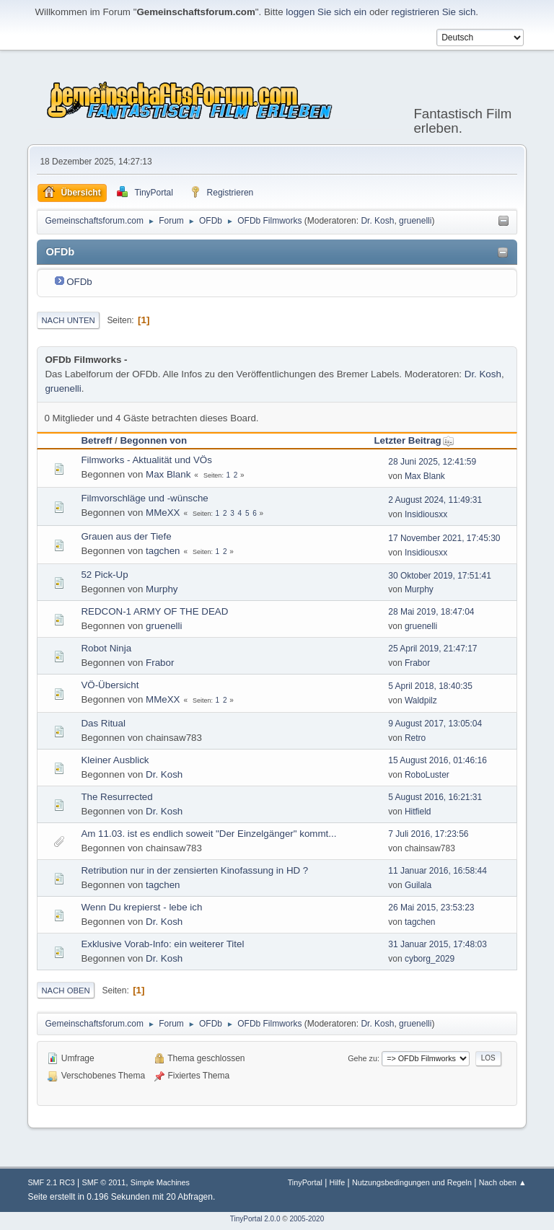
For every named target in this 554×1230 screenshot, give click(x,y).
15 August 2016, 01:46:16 (437, 760)
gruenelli (415, 221)
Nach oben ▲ (503, 1182)
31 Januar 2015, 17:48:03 (437, 944)
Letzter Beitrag (414, 440)
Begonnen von (153, 440)
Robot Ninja (106, 648)
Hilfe (338, 1182)
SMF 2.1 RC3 (50, 1182)
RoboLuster (427, 775)
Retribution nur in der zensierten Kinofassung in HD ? (194, 870)
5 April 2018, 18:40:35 (430, 686)
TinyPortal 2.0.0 (255, 1219)
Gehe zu (362, 1058)
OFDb (79, 281)
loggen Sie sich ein (326, 11)
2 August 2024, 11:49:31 (435, 500)
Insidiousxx (426, 514)
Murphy (161, 589)
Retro (415, 738)
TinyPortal (305, 1182)
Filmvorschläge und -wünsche (144, 498)
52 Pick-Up (104, 574)
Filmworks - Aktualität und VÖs (146, 459)
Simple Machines (160, 1182)
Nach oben (65, 990)
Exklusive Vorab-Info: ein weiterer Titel (162, 944)
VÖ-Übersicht (109, 685)
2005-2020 (306, 1219)
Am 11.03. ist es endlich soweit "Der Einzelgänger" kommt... (208, 833)
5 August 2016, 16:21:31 (435, 797)
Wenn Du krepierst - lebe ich (141, 907)
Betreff (96, 440)
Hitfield (418, 812)
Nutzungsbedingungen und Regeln (412, 1182)
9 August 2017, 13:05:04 (435, 724)
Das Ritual (103, 723)
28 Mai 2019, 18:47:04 (431, 612)
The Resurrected (116, 796)
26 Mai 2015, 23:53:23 (431, 907)
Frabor (160, 662)
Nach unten (67, 320)
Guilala (418, 885)
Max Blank (168, 474)
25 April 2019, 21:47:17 (432, 648)
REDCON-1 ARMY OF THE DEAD (154, 611)
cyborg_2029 (429, 959)
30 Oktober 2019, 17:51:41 (439, 576)
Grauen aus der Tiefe (126, 536)
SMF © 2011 (104, 1182)
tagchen (163, 550)
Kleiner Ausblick (115, 760)
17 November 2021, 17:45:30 (444, 538)
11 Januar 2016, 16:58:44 (437, 871)
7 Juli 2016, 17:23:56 (428, 834)
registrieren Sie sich (433, 11)
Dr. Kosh (377, 221)
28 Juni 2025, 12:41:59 (432, 462)
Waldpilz (421, 700)
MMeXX (163, 512)
